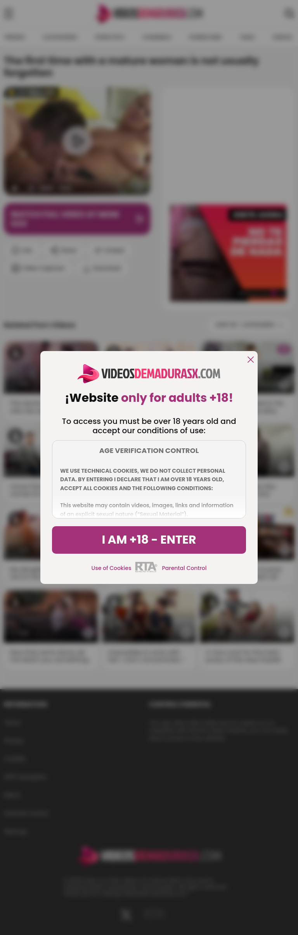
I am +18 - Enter (149, 540)
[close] (251, 360)
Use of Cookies (112, 568)
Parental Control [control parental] (184, 568)
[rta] (146, 571)
